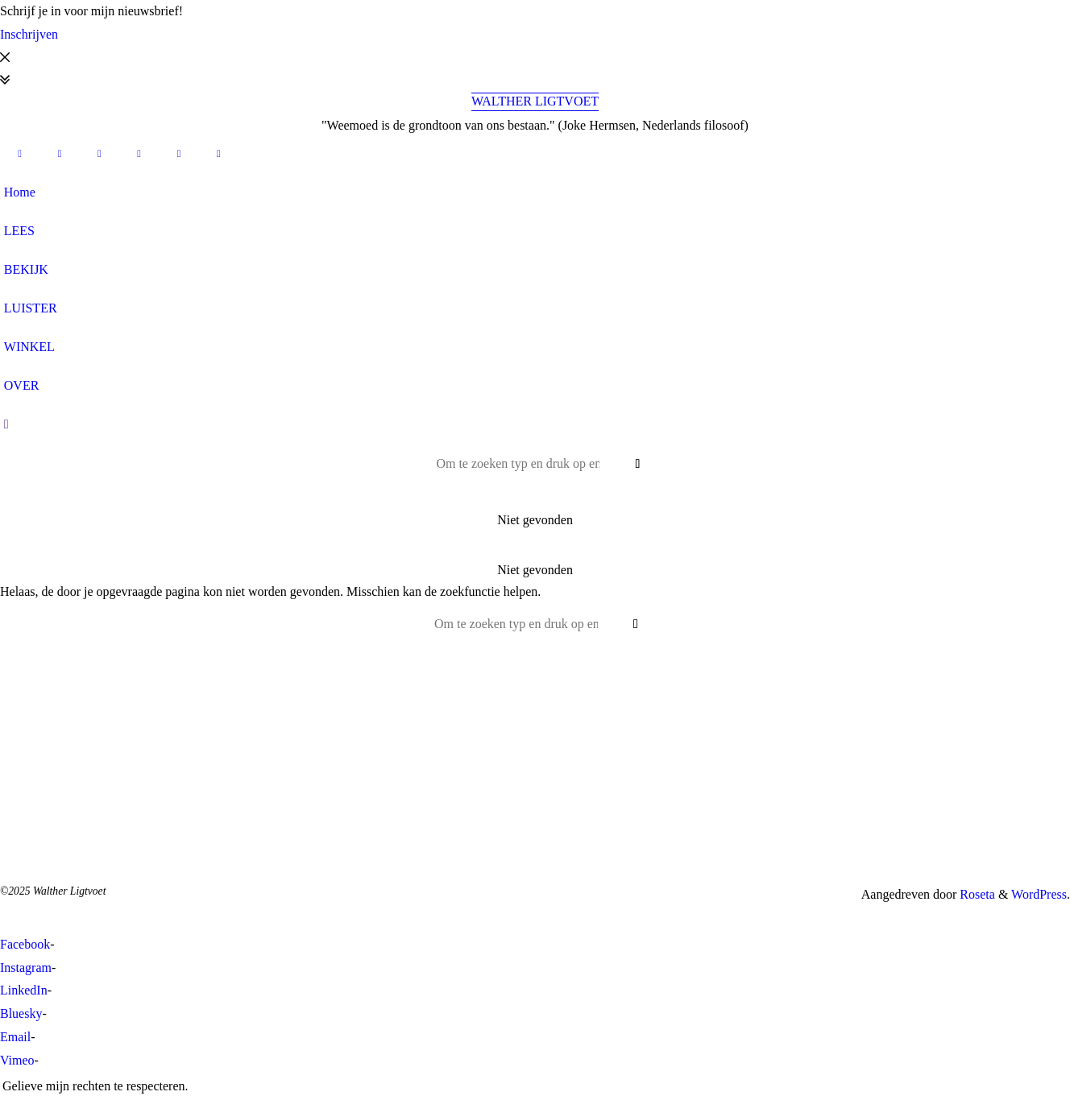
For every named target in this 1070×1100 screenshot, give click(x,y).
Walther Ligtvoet (535, 101)
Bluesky (21, 1013)
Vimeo (17, 1060)
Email (15, 1037)
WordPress (1039, 894)
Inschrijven (29, 34)
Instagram (26, 967)
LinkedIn (24, 990)
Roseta (975, 894)
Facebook (25, 944)
